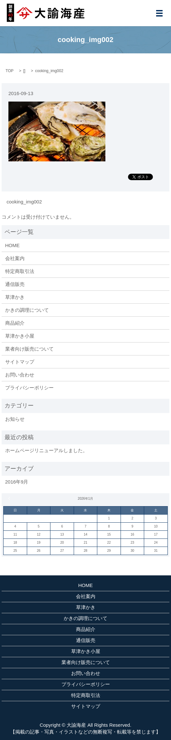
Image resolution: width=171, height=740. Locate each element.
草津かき (15, 297)
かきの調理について (27, 310)
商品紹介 (15, 323)
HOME (12, 245)
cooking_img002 (24, 201)
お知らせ (15, 419)
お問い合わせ (19, 374)
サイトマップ (19, 362)
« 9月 (10, 498)
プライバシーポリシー (29, 387)
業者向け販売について (29, 349)
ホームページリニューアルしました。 (46, 450)
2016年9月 (16, 481)
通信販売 (15, 284)
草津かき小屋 (19, 336)
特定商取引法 (19, 271)
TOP (9, 71)
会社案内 (15, 258)
